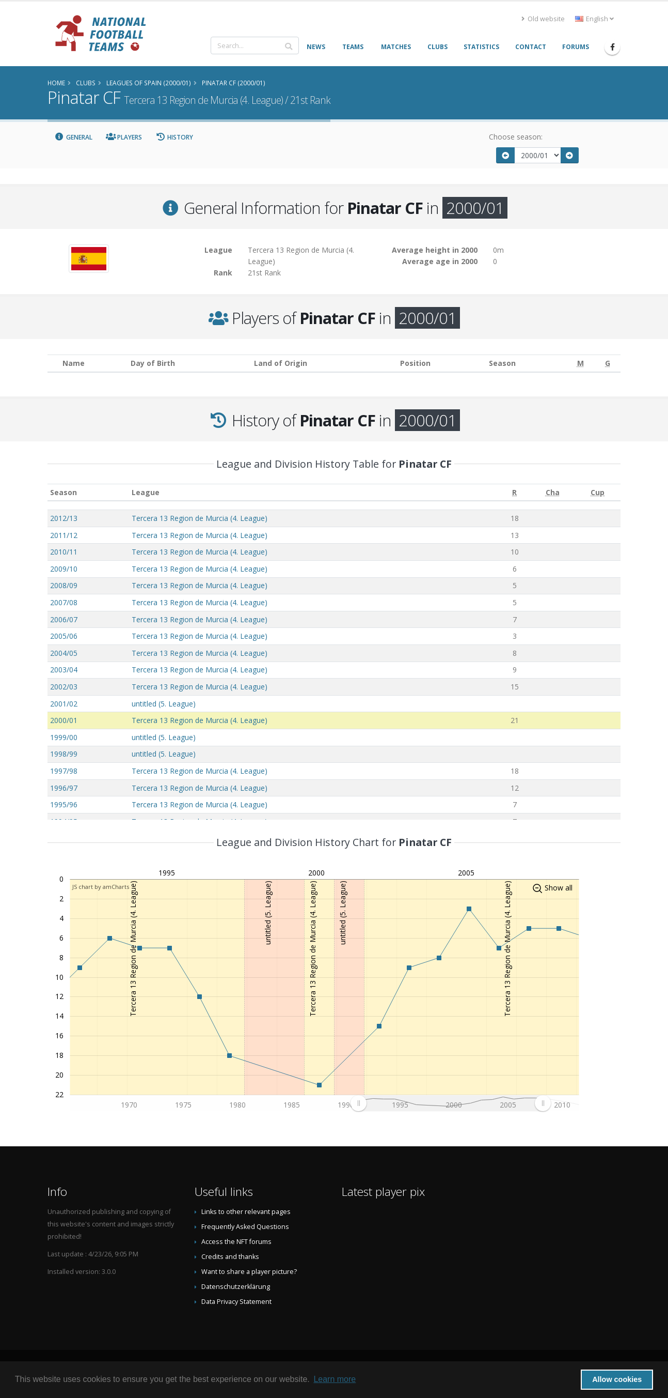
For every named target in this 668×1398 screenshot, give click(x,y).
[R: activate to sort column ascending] (514, 492)
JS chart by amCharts (100, 886)
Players (124, 137)
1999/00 (63, 737)
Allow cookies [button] (617, 1379)
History (174, 137)
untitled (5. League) (164, 704)
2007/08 (63, 602)
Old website (543, 18)
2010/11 (63, 552)
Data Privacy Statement (236, 1301)
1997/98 (63, 771)
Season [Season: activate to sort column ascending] (63, 492)
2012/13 (63, 518)
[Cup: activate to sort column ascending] (598, 492)
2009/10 (63, 569)
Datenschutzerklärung (235, 1286)
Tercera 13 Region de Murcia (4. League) (199, 518)
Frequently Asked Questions (245, 1226)
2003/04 (63, 669)
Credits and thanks (230, 1256)
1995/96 (63, 804)
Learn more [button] (334, 1379)
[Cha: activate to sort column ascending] (552, 492)
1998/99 (63, 754)
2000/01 (63, 720)
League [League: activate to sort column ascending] (146, 492)
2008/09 (63, 585)
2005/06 (63, 636)
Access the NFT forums (236, 1241)
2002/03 (63, 687)
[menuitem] (450, 1103)
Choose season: (516, 137)
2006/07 (63, 619)
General (73, 137)
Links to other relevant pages (246, 1211)
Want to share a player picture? (249, 1271)
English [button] (594, 18)
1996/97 (63, 788)
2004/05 (63, 653)
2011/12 (63, 535)
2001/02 (63, 704)
